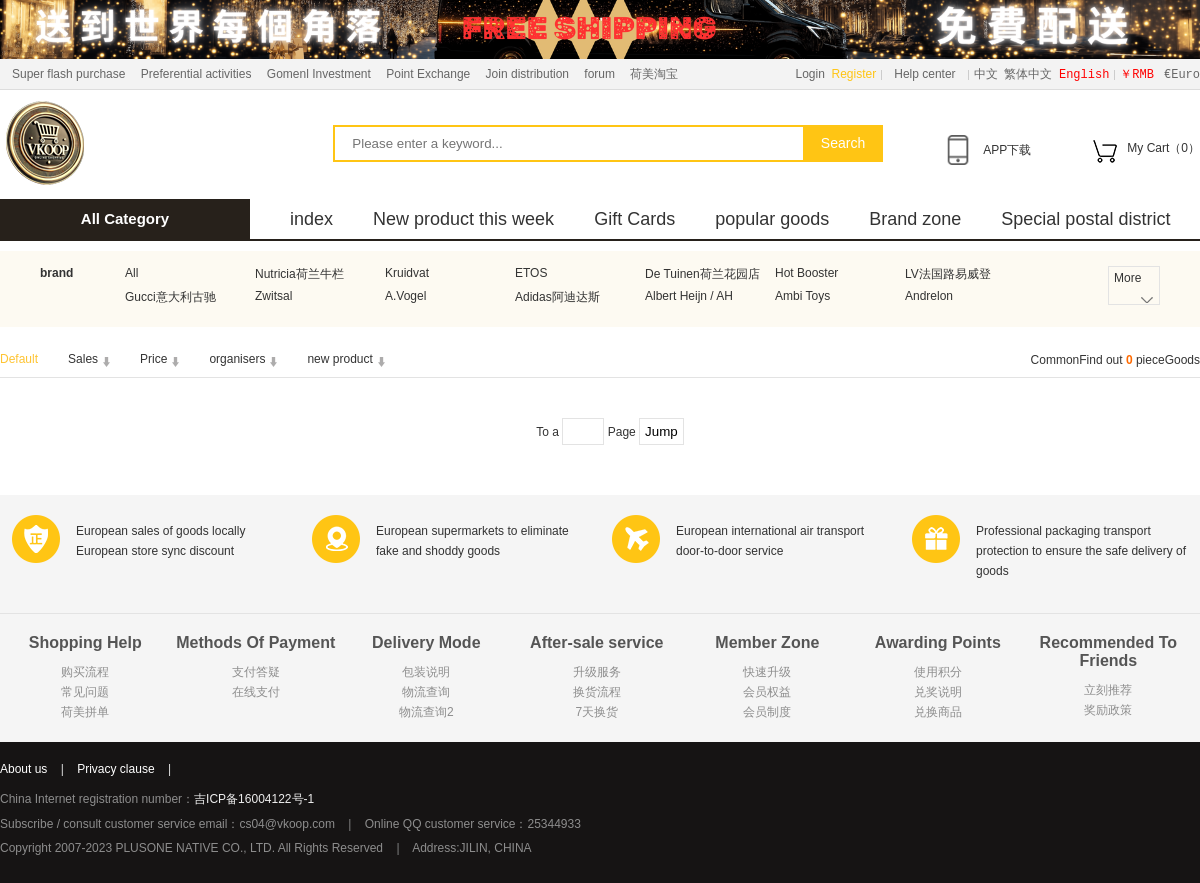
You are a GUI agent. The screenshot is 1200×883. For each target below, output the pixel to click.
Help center (924, 74)
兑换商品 (938, 712)
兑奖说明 (938, 692)
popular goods (772, 219)
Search (843, 143)
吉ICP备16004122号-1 (254, 799)
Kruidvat (407, 273)
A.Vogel (405, 296)
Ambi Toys (802, 296)
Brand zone (915, 219)
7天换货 (596, 712)
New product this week (463, 219)
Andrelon (929, 296)
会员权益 (767, 692)
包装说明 (426, 672)
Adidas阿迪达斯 (557, 297)
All (131, 273)
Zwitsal (273, 296)
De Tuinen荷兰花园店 (702, 274)
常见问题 (85, 692)
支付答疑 (256, 672)
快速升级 (767, 672)
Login (810, 74)
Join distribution (527, 74)
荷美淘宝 (654, 74)
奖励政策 (1108, 710)
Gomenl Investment (319, 74)
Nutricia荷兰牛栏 (299, 274)
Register (854, 74)
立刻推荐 (1108, 690)
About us (23, 769)
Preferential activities (196, 74)
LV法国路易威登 (948, 274)
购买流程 (85, 672)
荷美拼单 (85, 712)
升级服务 (597, 672)
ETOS (531, 273)
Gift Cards (634, 219)
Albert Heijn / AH (689, 296)
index (311, 219)
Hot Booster (806, 273)
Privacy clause (115, 769)
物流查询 (426, 692)
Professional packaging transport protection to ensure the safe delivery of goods (1081, 551)
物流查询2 (426, 712)
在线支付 (256, 692)
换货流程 (597, 692)
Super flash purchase (68, 74)
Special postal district (1085, 219)
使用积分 (938, 672)
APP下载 (1007, 150)
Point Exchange (428, 74)
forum (599, 74)
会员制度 (767, 712)
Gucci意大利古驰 (170, 297)
